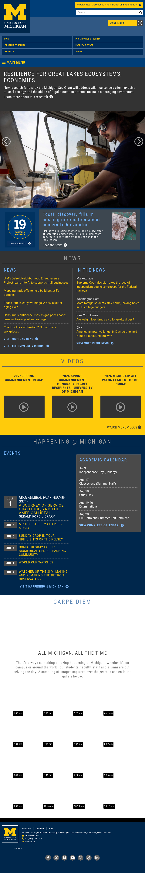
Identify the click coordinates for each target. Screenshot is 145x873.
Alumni (79, 51)
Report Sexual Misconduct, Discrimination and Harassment (109, 4)
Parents (9, 51)
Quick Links (126, 23)
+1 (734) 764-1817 (33, 838)
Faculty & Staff (84, 45)
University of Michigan (15, 16)
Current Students (15, 45)
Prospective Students (88, 39)
